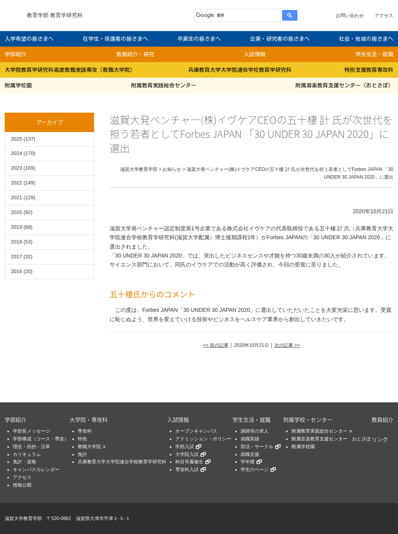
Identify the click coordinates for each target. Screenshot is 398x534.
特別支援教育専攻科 (368, 70)
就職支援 (250, 454)
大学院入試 (187, 454)
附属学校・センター (307, 419)
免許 (82, 454)
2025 (16, 139)
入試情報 (254, 54)
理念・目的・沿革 (31, 446)
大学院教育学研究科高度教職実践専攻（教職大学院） (70, 70)
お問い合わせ (350, 15)
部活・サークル (257, 446)
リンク (380, 439)
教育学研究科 (66, 15)
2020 (16, 212)
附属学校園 (18, 85)
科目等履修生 (189, 461)
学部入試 (184, 446)
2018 (16, 242)
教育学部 (38, 15)
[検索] (236, 15)
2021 (16, 197)
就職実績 (250, 439)
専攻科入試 (187, 469)
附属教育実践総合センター (163, 85)
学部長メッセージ (31, 431)
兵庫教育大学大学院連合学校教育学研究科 (240, 70)
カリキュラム (27, 454)
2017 (16, 256)
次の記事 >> (287, 345)
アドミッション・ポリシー (203, 439)
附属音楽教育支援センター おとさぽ (331, 439)
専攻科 (85, 431)
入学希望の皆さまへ (29, 39)
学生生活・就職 (374, 54)
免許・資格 (24, 461)
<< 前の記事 (216, 345)
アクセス (384, 15)
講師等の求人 (255, 431)
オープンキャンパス (196, 431)
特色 (82, 439)
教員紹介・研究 (135, 54)
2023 (16, 168)
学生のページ (255, 469)
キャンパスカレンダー (36, 469)
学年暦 (248, 461)
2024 (16, 153)
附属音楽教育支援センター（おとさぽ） (344, 85)
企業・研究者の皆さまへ (280, 39)
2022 (16, 183)
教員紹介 (382, 419)
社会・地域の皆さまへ (366, 39)
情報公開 (22, 485)
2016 (16, 271)
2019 (16, 227)
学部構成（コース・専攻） (41, 439)
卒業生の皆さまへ (199, 39)
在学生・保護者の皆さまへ (115, 39)
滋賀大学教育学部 (23, 518)
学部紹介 (15, 54)
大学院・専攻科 (89, 419)
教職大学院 (89, 446)
